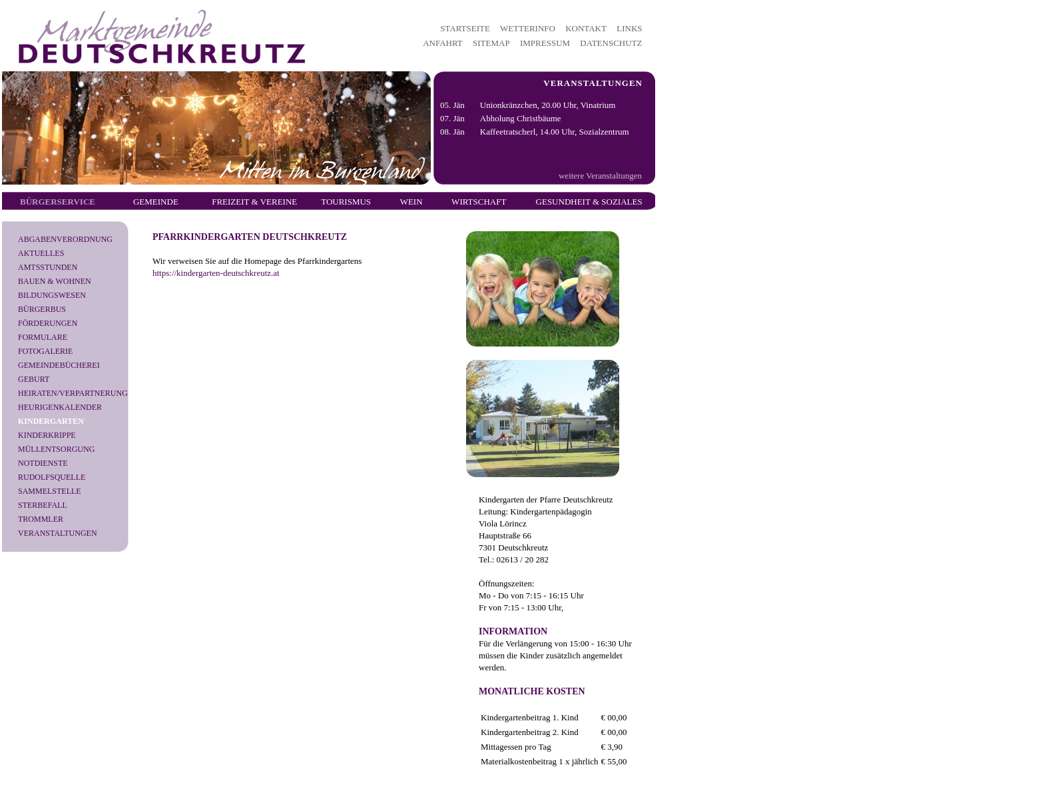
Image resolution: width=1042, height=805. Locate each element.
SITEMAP (491, 43)
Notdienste (43, 463)
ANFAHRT (443, 43)
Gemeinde (155, 202)
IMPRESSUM (545, 43)
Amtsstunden (47, 267)
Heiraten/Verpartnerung (73, 393)
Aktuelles (41, 253)
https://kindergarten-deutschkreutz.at (216, 273)
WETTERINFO (527, 28)
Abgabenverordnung (65, 239)
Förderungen (47, 323)
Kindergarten (51, 421)
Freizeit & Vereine (254, 202)
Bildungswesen (52, 295)
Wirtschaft (478, 202)
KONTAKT (586, 28)
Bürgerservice (57, 202)
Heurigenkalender (60, 407)
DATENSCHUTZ (611, 43)
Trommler (40, 519)
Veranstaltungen (57, 533)
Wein (411, 202)
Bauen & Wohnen (54, 281)
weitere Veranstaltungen (600, 176)
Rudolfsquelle (51, 477)
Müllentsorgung (56, 449)
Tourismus (346, 202)
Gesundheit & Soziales (589, 202)
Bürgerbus (42, 309)
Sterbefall (42, 505)
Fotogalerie (45, 351)
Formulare (42, 337)
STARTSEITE (465, 28)
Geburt (33, 379)
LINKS (629, 28)
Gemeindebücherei (59, 365)
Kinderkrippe (47, 435)
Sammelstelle (49, 491)
